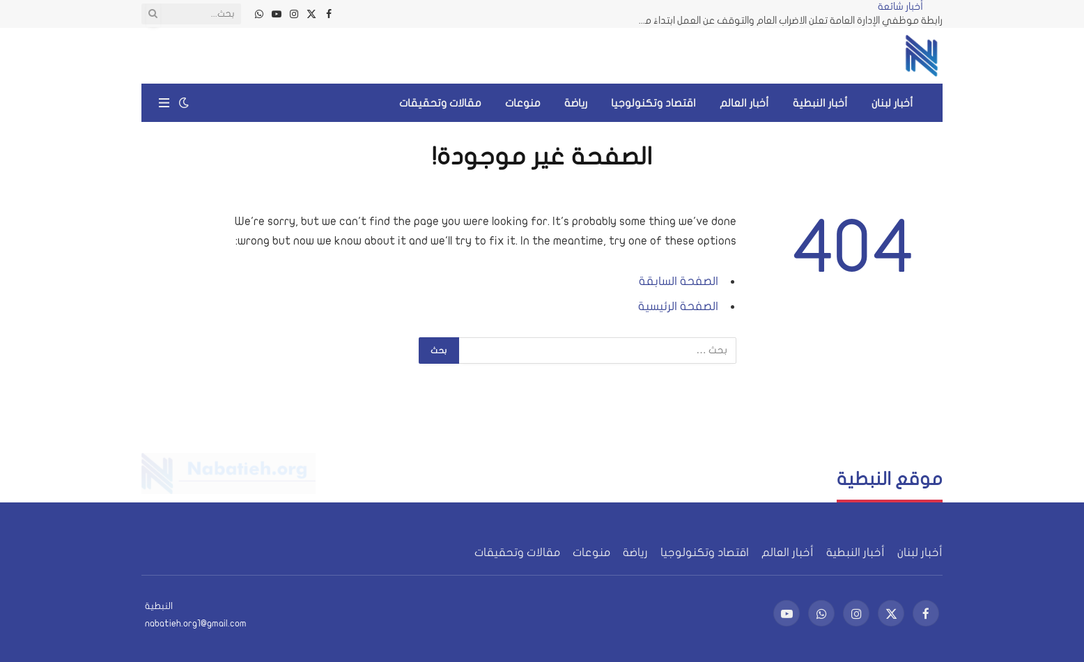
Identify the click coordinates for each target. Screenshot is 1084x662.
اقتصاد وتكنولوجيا (653, 103)
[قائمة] (164, 102)
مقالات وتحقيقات (440, 103)
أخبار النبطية (820, 103)
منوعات (523, 103)
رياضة (575, 103)
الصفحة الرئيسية (678, 306)
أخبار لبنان (892, 103)
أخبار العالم (744, 103)
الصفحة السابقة (678, 281)
